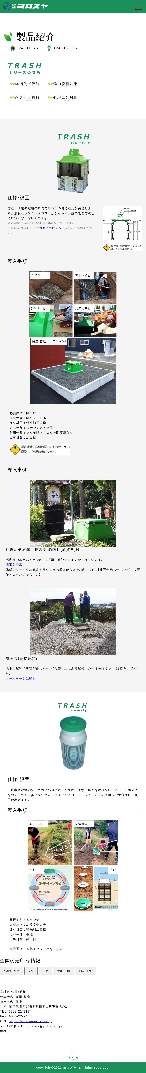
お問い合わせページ (53, 227)
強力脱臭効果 (65, 85)
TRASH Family (65, 48)
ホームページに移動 (21, 678)
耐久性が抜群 (27, 99)
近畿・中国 (63, 970)
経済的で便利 (27, 85)
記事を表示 (14, 564)
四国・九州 (85, 970)
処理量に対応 (65, 99)
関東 (31, 970)
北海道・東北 (11, 970)
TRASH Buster (28, 48)
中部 (45, 970)
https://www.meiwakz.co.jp (30, 1021)
